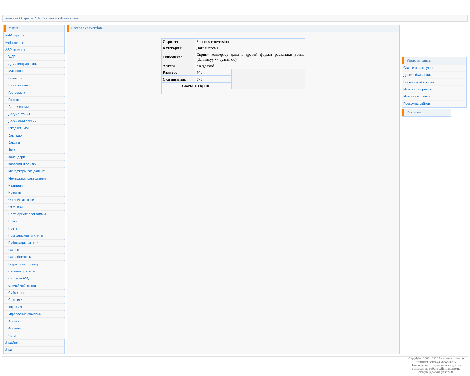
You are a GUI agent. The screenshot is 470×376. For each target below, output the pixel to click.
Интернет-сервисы (417, 89)
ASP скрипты (15, 49)
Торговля (15, 307)
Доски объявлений (22, 121)
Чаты (12, 335)
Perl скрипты (14, 42)
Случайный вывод (22, 285)
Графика (14, 99)
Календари (16, 157)
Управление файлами (24, 314)
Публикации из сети (23, 243)
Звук (11, 149)
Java (8, 349)
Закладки (15, 135)
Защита (14, 142)
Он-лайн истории (21, 200)
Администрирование (24, 64)
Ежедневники (18, 128)
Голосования (18, 85)
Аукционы (15, 71)
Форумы (14, 328)
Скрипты (27, 18)
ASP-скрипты (47, 18)
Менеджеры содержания (27, 178)
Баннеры (15, 78)
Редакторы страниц (23, 264)
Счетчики (15, 300)
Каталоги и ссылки (22, 164)
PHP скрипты (15, 35)
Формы (13, 321)
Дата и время (69, 18)
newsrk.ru (11, 18)
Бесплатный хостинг (418, 82)
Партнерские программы (27, 214)
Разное (13, 250)
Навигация (16, 185)
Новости (14, 192)
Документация (19, 114)
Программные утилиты (25, 235)
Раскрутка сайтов (416, 103)
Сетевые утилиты (21, 271)
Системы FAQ (18, 278)
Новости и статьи (416, 96)
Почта (12, 228)
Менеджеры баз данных (26, 171)
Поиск (12, 221)
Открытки (15, 207)
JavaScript (13, 342)
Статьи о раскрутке (418, 68)
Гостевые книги (20, 92)
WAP (12, 57)
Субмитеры (17, 292)
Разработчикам (20, 257)
